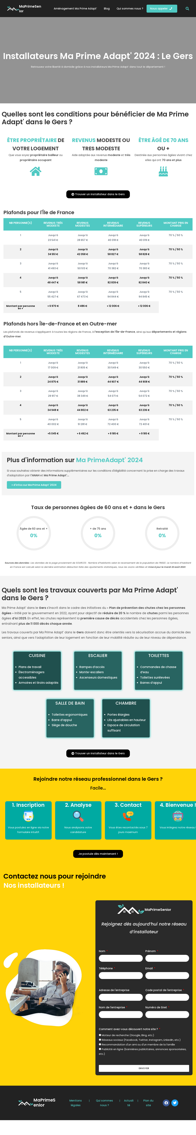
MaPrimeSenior (30, 8)
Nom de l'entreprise (112, 1008)
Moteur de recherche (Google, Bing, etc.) (128, 1036)
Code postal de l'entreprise (163, 991)
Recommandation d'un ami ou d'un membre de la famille (138, 1046)
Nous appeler (161, 8)
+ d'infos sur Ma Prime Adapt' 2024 (36, 486)
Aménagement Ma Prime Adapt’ (75, 8)
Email (149, 969)
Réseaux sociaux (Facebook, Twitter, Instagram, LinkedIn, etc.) (141, 1041)
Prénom (150, 952)
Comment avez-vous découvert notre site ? (128, 1030)
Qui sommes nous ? (130, 8)
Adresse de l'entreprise (114, 991)
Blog (107, 8)
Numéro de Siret (156, 1008)
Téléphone (106, 969)
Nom (102, 952)
